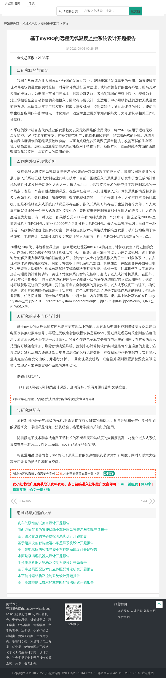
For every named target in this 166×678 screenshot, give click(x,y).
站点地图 (148, 673)
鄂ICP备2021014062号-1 (79, 673)
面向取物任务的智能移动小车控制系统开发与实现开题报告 (63, 530)
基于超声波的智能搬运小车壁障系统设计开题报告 (56, 543)
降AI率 (146, 484)
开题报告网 (11, 23)
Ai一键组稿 (129, 484)
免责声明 (124, 617)
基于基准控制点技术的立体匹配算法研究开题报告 (56, 582)
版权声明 (150, 611)
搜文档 (135, 11)
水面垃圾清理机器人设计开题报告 (44, 556)
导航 (32, 3)
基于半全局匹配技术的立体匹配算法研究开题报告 (56, 569)
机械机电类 (30, 23)
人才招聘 (137, 611)
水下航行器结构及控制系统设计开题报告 (49, 576)
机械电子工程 (50, 23)
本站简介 (124, 611)
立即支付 (109, 473)
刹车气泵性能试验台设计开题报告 (44, 523)
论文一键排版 (39, 489)
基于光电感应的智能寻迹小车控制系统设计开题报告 (57, 549)
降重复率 (19, 489)
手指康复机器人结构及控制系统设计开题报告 (52, 562)
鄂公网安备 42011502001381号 (118, 673)
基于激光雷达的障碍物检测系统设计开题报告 (52, 536)
